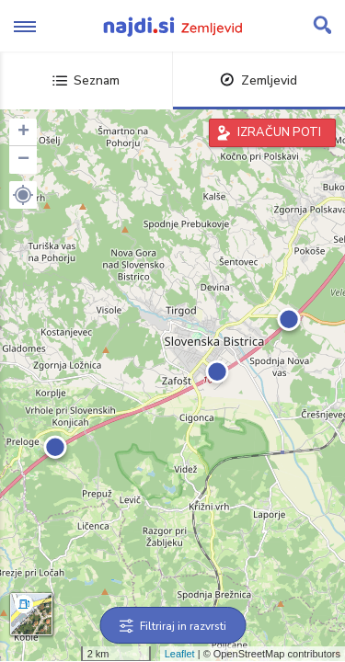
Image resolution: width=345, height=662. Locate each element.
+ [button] (23, 132)
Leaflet (180, 653)
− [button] (23, 160)
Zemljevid (258, 80)
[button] (23, 195)
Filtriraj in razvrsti (172, 626)
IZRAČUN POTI (279, 132)
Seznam (86, 80)
